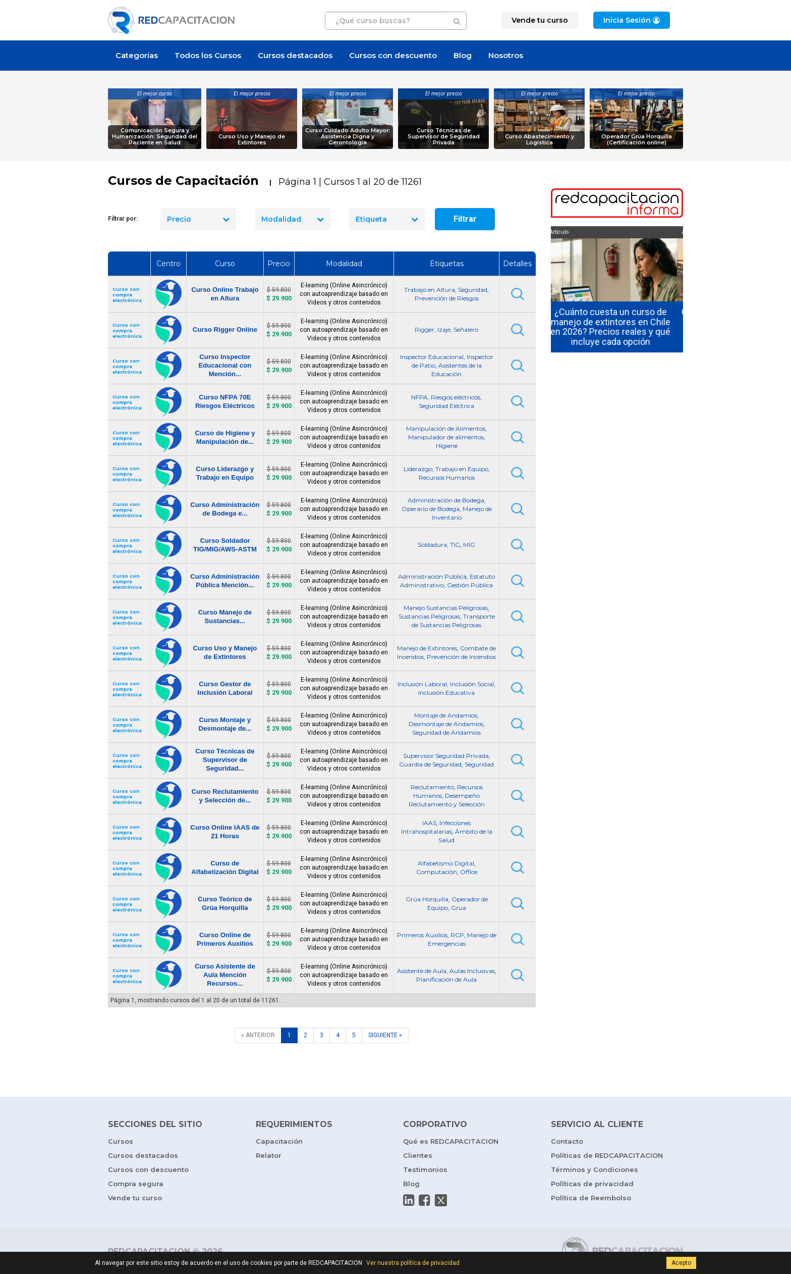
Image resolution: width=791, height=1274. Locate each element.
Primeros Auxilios (422, 935)
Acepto (681, 1262)
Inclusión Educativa (446, 692)
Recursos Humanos (447, 477)
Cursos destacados (295, 55)
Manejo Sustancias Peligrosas (446, 607)
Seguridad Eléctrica (446, 406)
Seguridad (472, 289)
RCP (457, 935)
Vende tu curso (135, 1198)
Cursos (120, 1141)
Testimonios (425, 1169)
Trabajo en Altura (429, 289)
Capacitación (279, 1141)
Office (468, 872)
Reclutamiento (432, 787)
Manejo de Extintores (427, 648)
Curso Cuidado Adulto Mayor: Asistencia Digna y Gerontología (347, 136)
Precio (198, 219)
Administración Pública (432, 576)
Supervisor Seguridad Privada (446, 755)
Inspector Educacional (432, 357)
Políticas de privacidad (592, 1184)
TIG (455, 544)
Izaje (443, 329)
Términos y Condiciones (594, 1169)
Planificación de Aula (446, 979)
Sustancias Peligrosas (429, 616)
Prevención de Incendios (461, 656)
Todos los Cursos (208, 55)
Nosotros (505, 55)
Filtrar (465, 219)
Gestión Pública (470, 585)
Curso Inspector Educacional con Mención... (224, 365)
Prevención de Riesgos (447, 298)
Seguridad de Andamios (446, 732)
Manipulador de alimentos (446, 437)
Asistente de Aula (421, 971)
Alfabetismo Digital (446, 863)
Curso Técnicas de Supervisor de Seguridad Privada (444, 136)
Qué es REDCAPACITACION (450, 1141)
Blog (463, 55)
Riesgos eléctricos (455, 397)
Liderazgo (418, 469)
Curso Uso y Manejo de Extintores (251, 139)
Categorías (137, 55)
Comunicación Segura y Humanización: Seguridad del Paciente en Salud (154, 136)
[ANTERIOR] (258, 1035)
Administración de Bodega (446, 500)
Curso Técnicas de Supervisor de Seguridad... (224, 759)
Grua (458, 907)
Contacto (567, 1141)
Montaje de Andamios (445, 715)
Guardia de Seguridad (430, 764)
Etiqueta (387, 219)
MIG (469, 544)
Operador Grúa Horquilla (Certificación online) (636, 139)
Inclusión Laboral (422, 684)
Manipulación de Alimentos (445, 428)
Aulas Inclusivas (472, 971)
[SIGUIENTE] (385, 1035)
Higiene (447, 445)
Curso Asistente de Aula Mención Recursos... (225, 974)
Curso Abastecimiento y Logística (539, 139)
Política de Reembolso (591, 1198)
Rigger (424, 329)
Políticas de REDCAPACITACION (607, 1155)
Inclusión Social (472, 684)
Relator (268, 1155)
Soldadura (432, 544)
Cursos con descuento (393, 55)
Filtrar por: (123, 218)
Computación (436, 872)
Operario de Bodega (431, 509)
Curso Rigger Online (225, 329)
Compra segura (135, 1184)
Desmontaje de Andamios (446, 724)
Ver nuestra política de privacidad (413, 1262)
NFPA (419, 397)
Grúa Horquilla (427, 899)
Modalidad (292, 219)
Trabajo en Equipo (461, 469)
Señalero (466, 329)
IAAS (429, 823)
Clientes (417, 1155)
